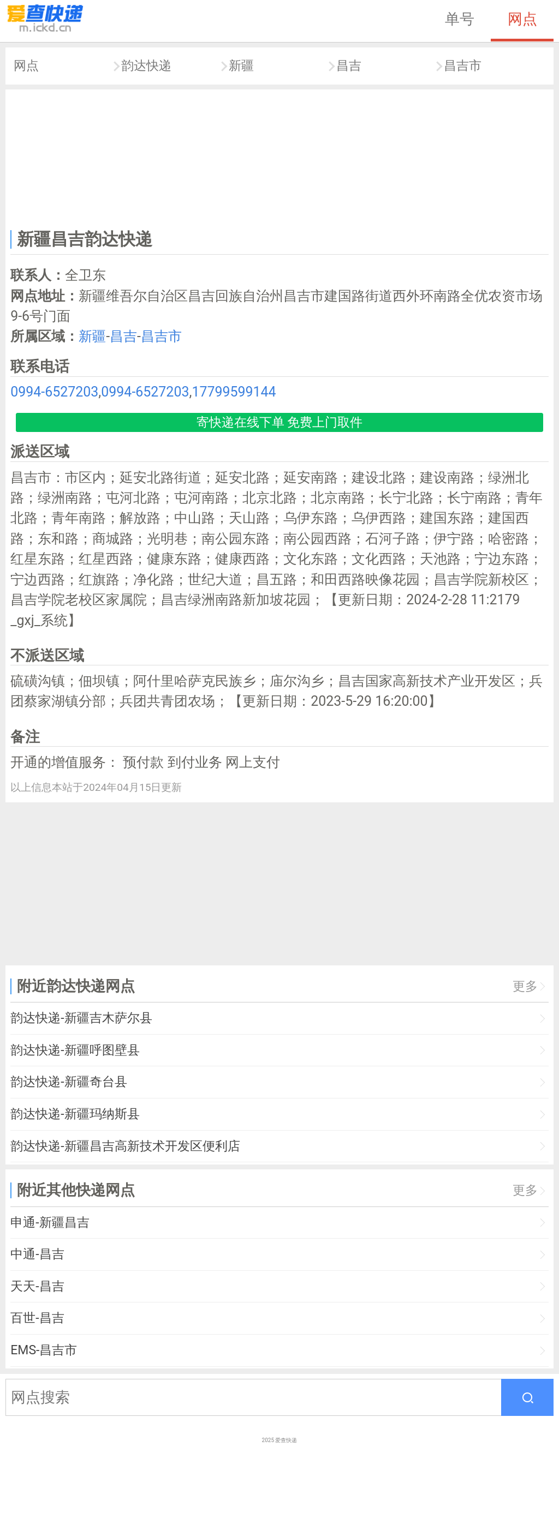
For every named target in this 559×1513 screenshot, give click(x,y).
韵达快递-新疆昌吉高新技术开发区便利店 (125, 1146)
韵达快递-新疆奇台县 (68, 1081)
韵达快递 (146, 65)
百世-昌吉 (37, 1318)
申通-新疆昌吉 (49, 1222)
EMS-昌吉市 (43, 1350)
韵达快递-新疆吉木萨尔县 (81, 1018)
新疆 (241, 65)
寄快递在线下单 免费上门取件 (280, 422)
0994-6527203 (54, 392)
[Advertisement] (279, 157)
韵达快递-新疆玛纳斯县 (74, 1114)
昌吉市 (462, 65)
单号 (459, 19)
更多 (525, 986)
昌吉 (348, 65)
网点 (522, 19)
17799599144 (234, 392)
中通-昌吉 (37, 1254)
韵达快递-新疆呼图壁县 (74, 1050)
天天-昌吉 (37, 1286)
